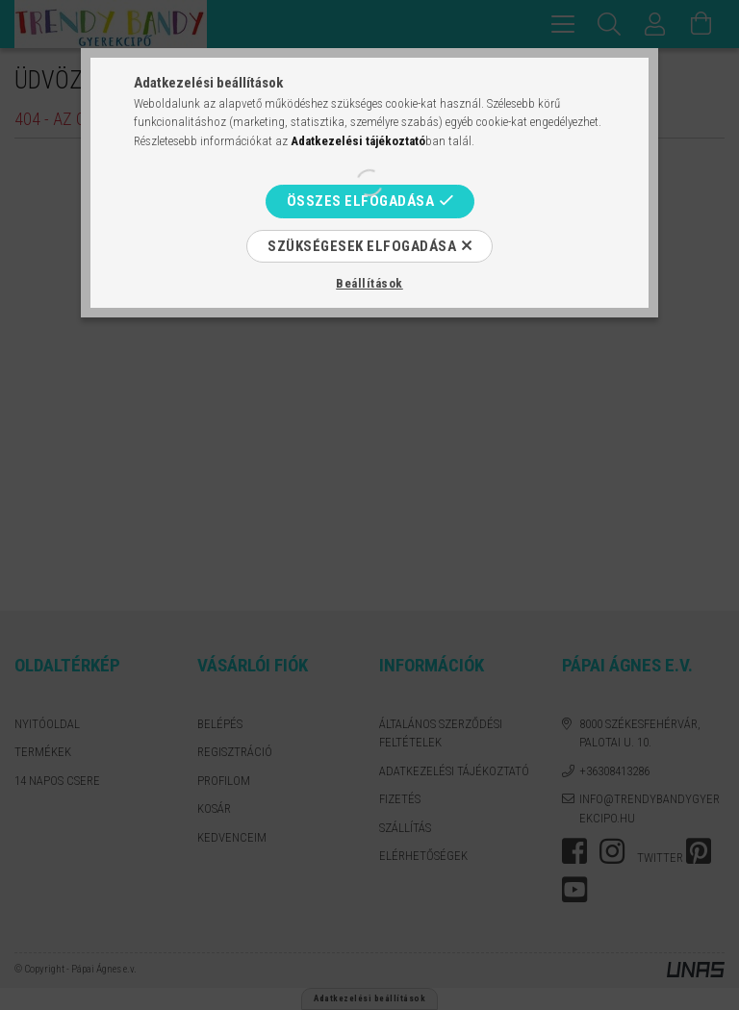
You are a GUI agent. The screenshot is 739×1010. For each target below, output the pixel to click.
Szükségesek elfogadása (362, 246)
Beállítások (369, 283)
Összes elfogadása (361, 201)
